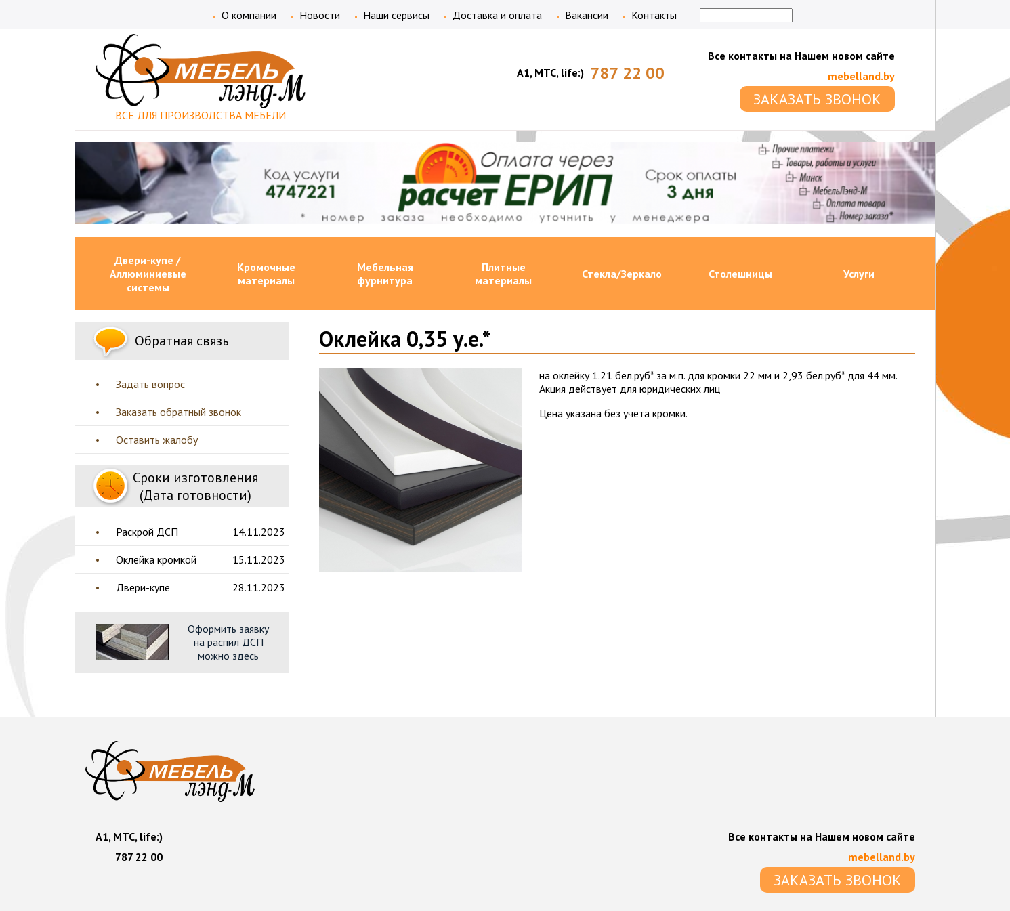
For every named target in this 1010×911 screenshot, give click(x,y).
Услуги (859, 273)
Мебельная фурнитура (385, 273)
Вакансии (586, 15)
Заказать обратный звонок (178, 412)
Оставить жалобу (157, 439)
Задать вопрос (150, 384)
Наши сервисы (396, 15)
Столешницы (740, 273)
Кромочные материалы (266, 273)
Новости (319, 15)
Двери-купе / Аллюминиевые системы (148, 273)
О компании (249, 15)
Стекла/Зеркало (622, 273)
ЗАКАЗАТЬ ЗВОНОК (817, 98)
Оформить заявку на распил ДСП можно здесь (228, 642)
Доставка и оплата (497, 15)
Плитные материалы (503, 273)
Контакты (654, 15)
